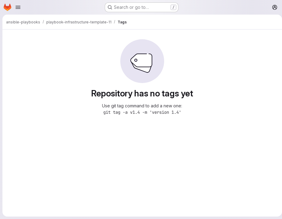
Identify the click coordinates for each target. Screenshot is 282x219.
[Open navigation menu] (18, 7)
